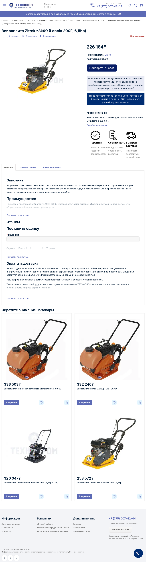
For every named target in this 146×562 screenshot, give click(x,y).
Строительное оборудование (24, 20)
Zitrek (108, 54)
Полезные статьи (81, 531)
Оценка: (10, 248)
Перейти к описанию (97, 125)
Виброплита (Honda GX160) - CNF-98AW (97, 388)
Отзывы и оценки (27, 167)
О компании (7, 527)
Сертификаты (79, 527)
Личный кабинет (45, 524)
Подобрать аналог (101, 68)
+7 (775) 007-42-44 (122, 518)
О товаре (8, 167)
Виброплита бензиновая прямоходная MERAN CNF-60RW (32, 388)
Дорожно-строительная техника (53, 20)
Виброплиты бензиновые (93, 20)
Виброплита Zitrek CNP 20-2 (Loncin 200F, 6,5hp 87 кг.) (31, 482)
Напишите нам (120, 529)
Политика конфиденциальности (53, 527)
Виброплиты (75, 20)
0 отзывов (14, 36)
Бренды (77, 524)
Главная (5, 20)
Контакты (6, 531)
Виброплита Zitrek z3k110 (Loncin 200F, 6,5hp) (99, 482)
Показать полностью (17, 215)
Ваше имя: (14, 234)
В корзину (11, 402)
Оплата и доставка (51, 167)
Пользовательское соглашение (52, 531)
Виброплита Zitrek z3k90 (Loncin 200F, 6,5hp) (23, 24)
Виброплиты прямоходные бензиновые (124, 20)
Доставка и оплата (11, 524)
